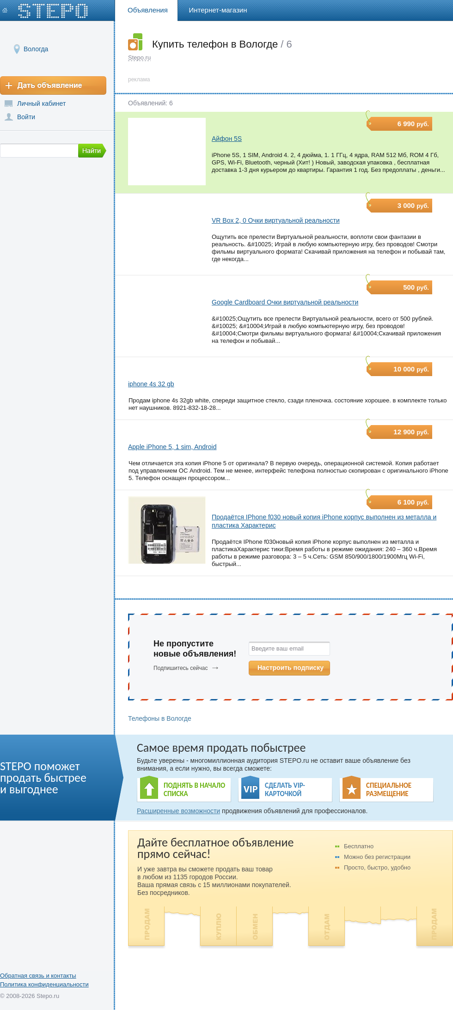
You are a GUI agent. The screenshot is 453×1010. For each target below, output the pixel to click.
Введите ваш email (277, 648)
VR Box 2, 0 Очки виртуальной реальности (276, 220)
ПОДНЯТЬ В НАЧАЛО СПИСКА (194, 789)
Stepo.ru (139, 57)
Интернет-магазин (218, 10)
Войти (26, 117)
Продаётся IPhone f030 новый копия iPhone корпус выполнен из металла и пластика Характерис (324, 521)
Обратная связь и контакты (38, 975)
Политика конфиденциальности (44, 984)
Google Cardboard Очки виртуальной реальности (285, 302)
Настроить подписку (290, 667)
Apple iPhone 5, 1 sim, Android (172, 446)
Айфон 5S (227, 138)
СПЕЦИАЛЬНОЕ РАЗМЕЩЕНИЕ (388, 789)
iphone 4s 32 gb (151, 384)
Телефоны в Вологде (159, 718)
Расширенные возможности (178, 811)
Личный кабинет (41, 103)
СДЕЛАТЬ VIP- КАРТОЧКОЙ (285, 789)
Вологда (36, 49)
